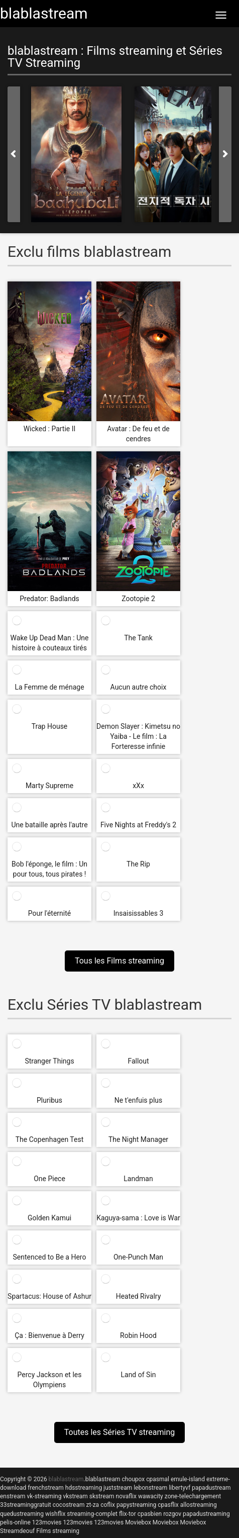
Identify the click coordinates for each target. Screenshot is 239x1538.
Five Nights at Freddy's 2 (138, 825)
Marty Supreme (49, 786)
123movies (47, 1522)
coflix (107, 1504)
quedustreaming (22, 1513)
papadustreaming (206, 1513)
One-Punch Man (138, 1257)
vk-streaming (44, 1496)
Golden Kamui (49, 1218)
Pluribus (49, 1100)
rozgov (172, 1513)
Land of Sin (138, 1375)
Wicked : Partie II (50, 429)
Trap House (50, 726)
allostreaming (198, 1504)
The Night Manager (138, 1139)
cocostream (69, 1504)
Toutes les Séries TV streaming (119, 1432)
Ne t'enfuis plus (138, 1100)
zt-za (92, 1504)
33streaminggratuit (25, 1504)
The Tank (138, 638)
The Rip (138, 864)
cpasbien (150, 1513)
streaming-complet (92, 1513)
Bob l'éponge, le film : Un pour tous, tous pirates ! (49, 869)
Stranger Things (49, 1061)
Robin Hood (138, 1335)
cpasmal (157, 1479)
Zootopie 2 (138, 599)
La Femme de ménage (49, 687)
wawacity (150, 1496)
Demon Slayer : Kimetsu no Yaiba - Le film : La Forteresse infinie (138, 736)
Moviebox (138, 1522)
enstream (12, 1496)
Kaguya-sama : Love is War (138, 1218)
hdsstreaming (83, 1487)
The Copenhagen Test (50, 1139)
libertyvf (179, 1487)
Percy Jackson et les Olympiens (50, 1380)
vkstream (75, 1496)
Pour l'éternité (49, 913)
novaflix (126, 1496)
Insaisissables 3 (138, 913)
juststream (117, 1487)
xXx (138, 786)
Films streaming (57, 1530)
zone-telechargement (193, 1496)
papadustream (211, 1487)
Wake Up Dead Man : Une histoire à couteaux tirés (50, 643)
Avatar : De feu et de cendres (138, 434)
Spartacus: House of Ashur (49, 1296)
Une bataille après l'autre (49, 825)
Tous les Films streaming (119, 961)
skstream (101, 1496)
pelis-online (15, 1522)
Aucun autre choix (138, 687)
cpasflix (168, 1504)
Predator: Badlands (49, 599)
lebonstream (150, 1487)
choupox (133, 1479)
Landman (138, 1179)
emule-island (188, 1479)
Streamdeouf (17, 1530)
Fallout (138, 1061)
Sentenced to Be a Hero (49, 1257)
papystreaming (136, 1504)
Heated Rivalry (138, 1296)
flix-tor (127, 1513)
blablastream (103, 1479)
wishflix (55, 1513)
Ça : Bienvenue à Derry (49, 1335)
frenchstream (46, 1487)
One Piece (49, 1179)
